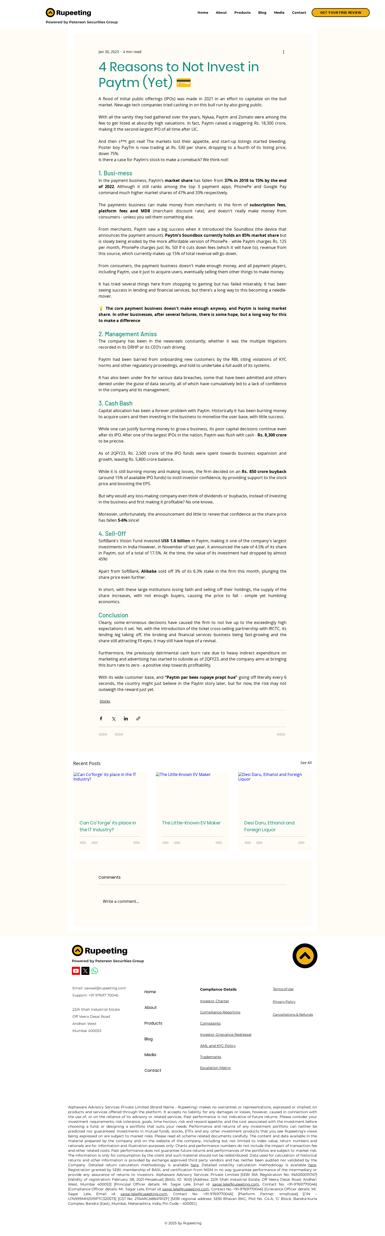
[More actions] (283, 51)
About (151, 1007)
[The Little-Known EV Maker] (192, 792)
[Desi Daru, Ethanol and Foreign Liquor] (275, 792)
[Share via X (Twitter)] (113, 718)
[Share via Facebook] (101, 718)
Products (153, 1023)
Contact (153, 1070)
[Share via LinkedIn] (125, 718)
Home (150, 992)
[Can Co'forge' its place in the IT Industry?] (110, 792)
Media (150, 1055)
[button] (242, 12)
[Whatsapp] (95, 971)
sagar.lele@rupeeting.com (235, 1184)
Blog (149, 1039)
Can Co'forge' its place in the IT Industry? (107, 826)
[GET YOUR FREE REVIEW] (341, 12)
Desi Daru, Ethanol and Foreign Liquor (269, 826)
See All (306, 762)
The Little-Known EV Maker (191, 823)
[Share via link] (138, 718)
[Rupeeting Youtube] (76, 971)
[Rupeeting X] (85, 971)
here (195, 1165)
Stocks (105, 701)
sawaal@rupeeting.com (105, 988)
